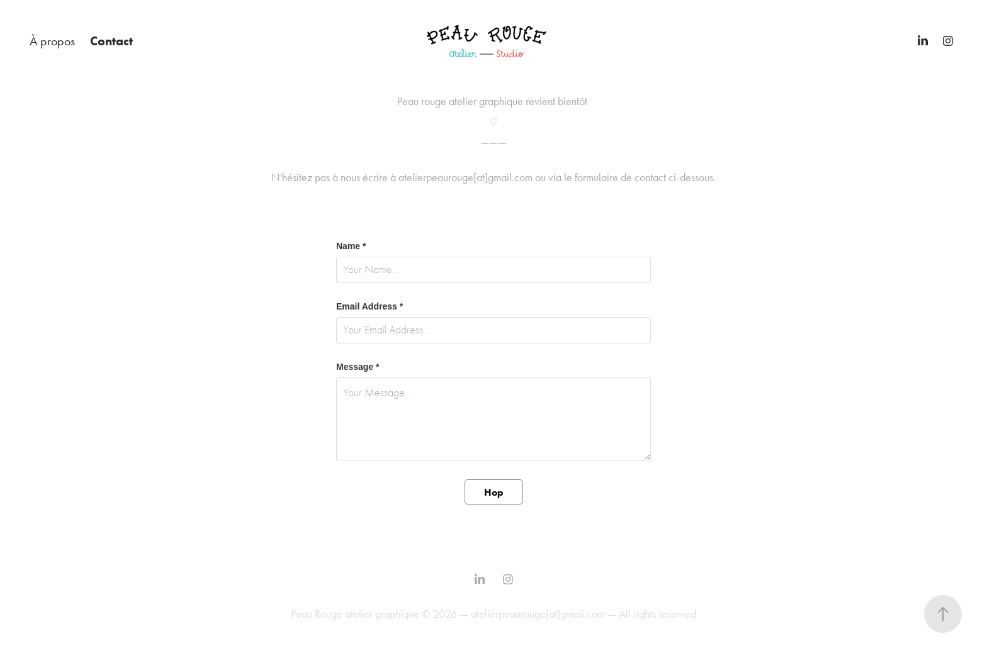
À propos (52, 40)
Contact (111, 40)
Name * (351, 246)
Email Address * (369, 306)
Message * (357, 366)
